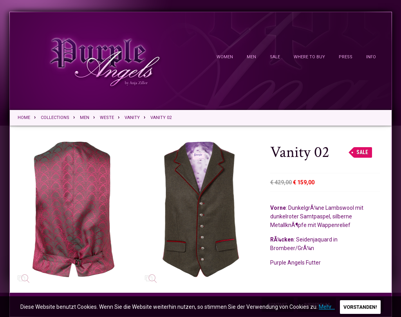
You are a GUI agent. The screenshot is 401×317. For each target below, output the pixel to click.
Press (345, 56)
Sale (275, 56)
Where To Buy (309, 56)
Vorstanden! (360, 307)
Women (225, 56)
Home (24, 117)
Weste (107, 117)
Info (371, 56)
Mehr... (327, 307)
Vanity (132, 117)
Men (251, 56)
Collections (55, 117)
